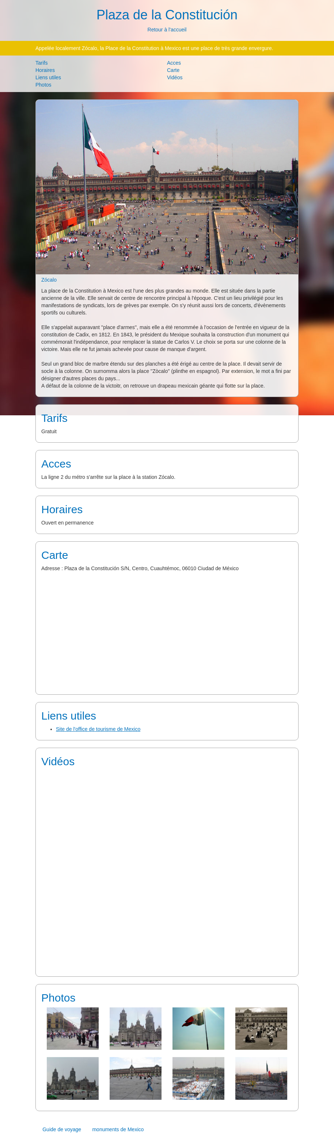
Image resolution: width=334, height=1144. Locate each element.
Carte (173, 70)
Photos (43, 85)
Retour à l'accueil (167, 30)
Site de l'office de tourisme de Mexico (98, 729)
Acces (174, 63)
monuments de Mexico (118, 1129)
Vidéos (175, 77)
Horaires (45, 70)
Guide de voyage (61, 1129)
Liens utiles (48, 77)
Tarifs (41, 63)
